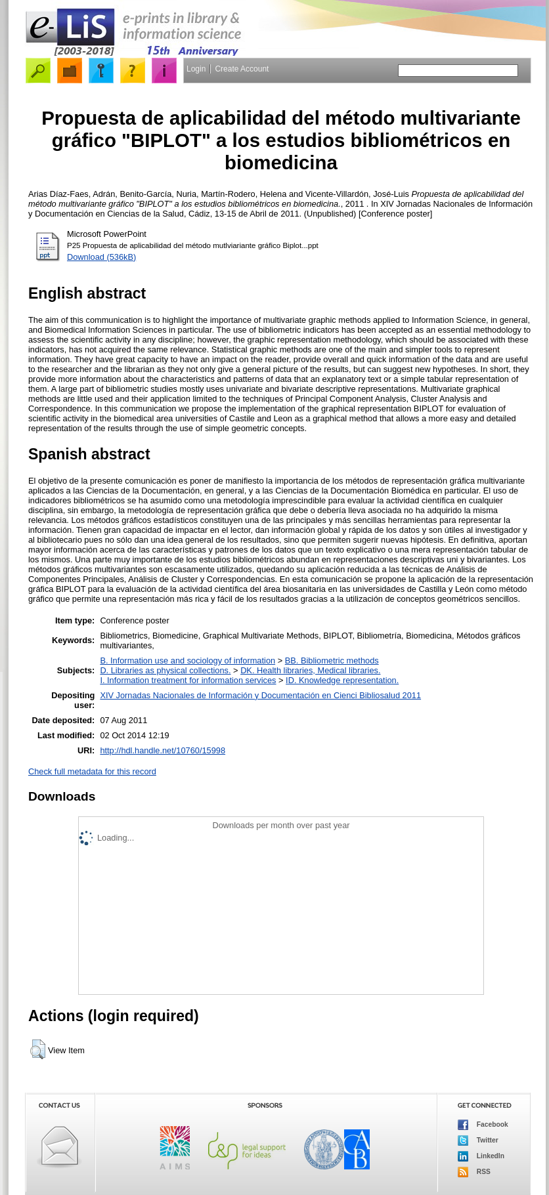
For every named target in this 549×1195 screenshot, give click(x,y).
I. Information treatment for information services (188, 680)
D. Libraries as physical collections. (165, 670)
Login (196, 68)
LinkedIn (481, 1156)
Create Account (242, 68)
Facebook (483, 1125)
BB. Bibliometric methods (332, 660)
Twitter (478, 1140)
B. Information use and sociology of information (187, 660)
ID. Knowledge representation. (342, 680)
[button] (37, 1049)
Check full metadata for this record (92, 771)
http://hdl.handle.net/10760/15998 (162, 750)
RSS (474, 1172)
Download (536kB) (101, 257)
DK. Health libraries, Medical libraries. (310, 670)
